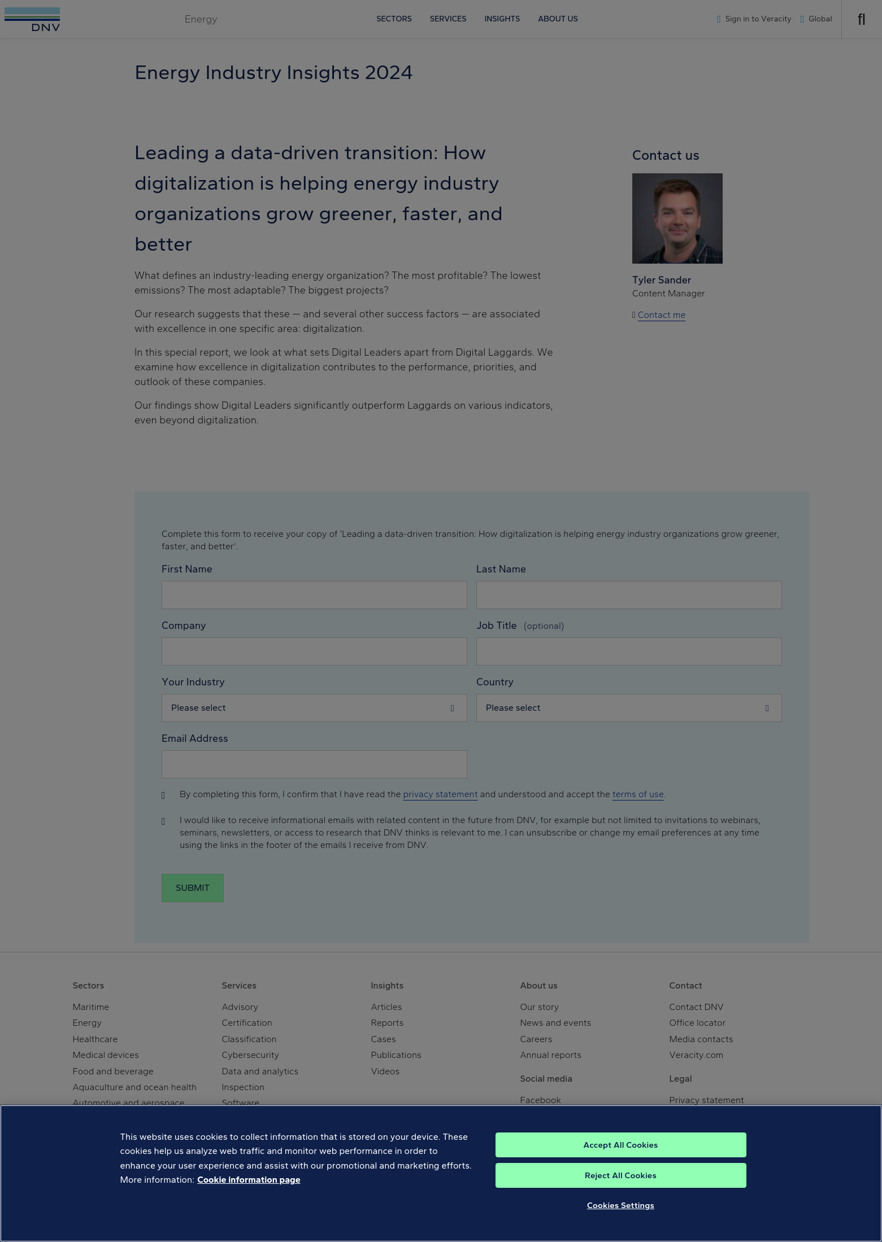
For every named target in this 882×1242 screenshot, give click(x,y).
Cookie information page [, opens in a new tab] (249, 1192)
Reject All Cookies (621, 1187)
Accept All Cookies (620, 1157)
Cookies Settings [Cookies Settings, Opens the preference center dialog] (620, 1217)
